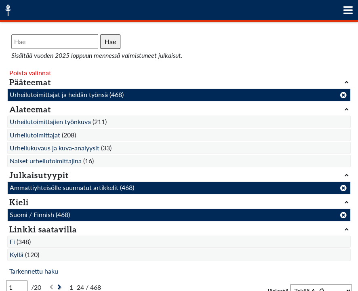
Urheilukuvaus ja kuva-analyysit (54, 148)
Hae (110, 41)
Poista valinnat (30, 72)
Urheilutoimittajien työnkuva (50, 121)
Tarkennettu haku (33, 271)
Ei (12, 241)
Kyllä (16, 254)
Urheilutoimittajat (35, 135)
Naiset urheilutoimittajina (46, 160)
